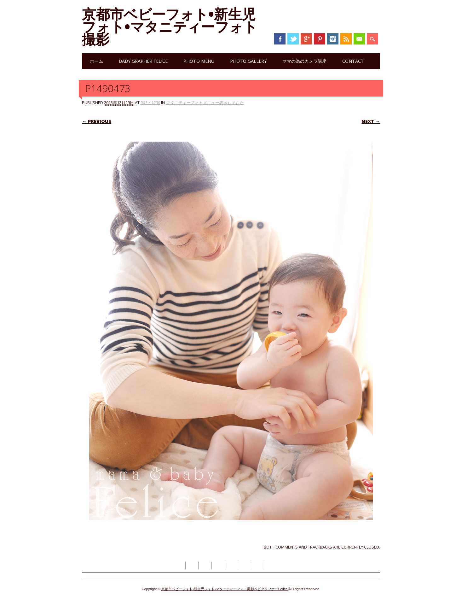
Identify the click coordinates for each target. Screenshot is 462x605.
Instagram (332, 38)
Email (359, 38)
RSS (346, 38)
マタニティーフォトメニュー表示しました (205, 102)
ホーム (96, 61)
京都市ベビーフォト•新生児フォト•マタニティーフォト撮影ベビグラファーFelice (224, 589)
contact (353, 61)
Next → (370, 121)
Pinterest (319, 38)
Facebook (280, 38)
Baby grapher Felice (143, 61)
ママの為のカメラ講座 (304, 61)
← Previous (96, 121)
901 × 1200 (150, 102)
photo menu (198, 61)
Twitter (293, 38)
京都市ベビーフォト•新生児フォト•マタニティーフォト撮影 (169, 26)
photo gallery (248, 61)
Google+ (306, 38)
